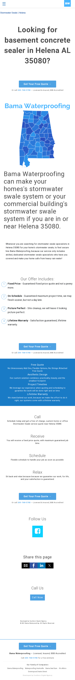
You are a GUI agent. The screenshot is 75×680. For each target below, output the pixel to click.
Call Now (37, 597)
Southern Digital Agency (38, 621)
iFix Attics (62, 668)
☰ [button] (4, 3)
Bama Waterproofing (15, 668)
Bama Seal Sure (51, 668)
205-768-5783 (24, 90)
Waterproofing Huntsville (34, 668)
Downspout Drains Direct (37, 672)
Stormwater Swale (8, 12)
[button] (26, 565)
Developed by (24, 621)
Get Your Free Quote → (37, 84)
